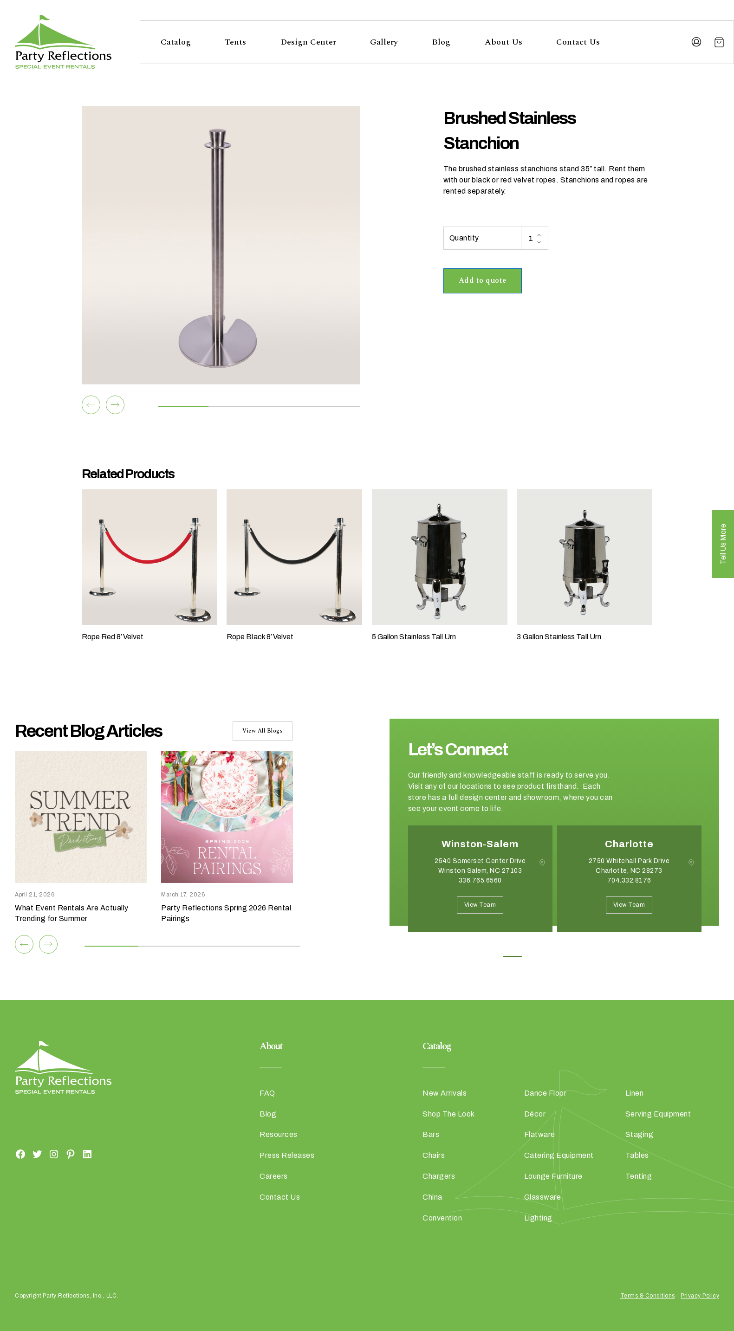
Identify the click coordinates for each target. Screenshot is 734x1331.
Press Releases (287, 1155)
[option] (480, 885)
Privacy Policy (700, 1295)
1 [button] (512, 956)
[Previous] (91, 405)
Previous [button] (415, 946)
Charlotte (629, 844)
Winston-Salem (480, 844)
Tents (235, 42)
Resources (279, 1134)
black (482, 180)
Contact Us (578, 42)
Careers (274, 1176)
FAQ (267, 1093)
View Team (480, 905)
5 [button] (595, 956)
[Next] (115, 405)
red (506, 180)
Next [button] (441, 946)
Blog (441, 42)
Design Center (308, 42)
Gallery (384, 42)
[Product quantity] (534, 238)
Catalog (176, 42)
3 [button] (554, 956)
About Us (503, 42)
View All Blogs (262, 731)
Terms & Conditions (647, 1295)
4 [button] (575, 956)
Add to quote (483, 280)
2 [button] (533, 956)
